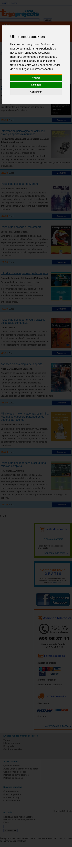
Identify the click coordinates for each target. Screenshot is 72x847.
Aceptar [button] (36, 77)
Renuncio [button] (36, 84)
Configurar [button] (36, 91)
